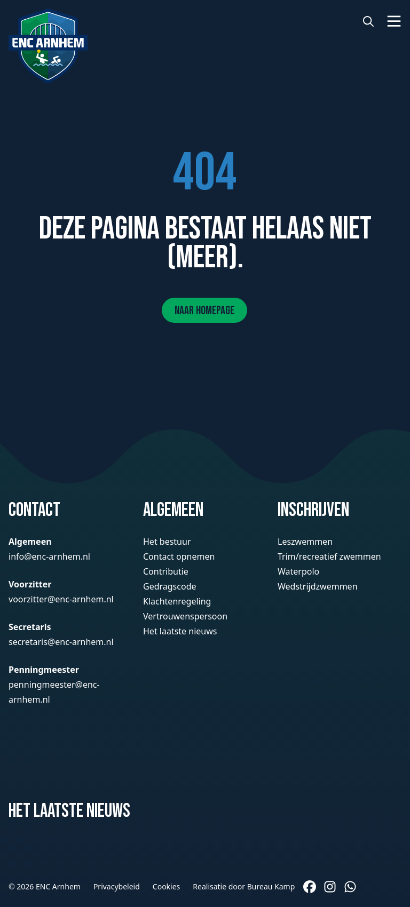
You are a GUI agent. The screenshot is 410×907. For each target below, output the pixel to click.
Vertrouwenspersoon (185, 616)
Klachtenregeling (177, 601)
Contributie (165, 571)
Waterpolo (298, 571)
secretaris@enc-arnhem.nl (61, 642)
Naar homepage (204, 311)
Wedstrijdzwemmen (318, 586)
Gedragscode (169, 586)
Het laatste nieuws (180, 631)
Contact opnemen (179, 556)
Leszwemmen (305, 541)
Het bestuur (167, 541)
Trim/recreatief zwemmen (329, 556)
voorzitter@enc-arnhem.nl (61, 599)
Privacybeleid (116, 886)
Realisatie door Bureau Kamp (244, 886)
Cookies (166, 886)
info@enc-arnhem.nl (49, 556)
